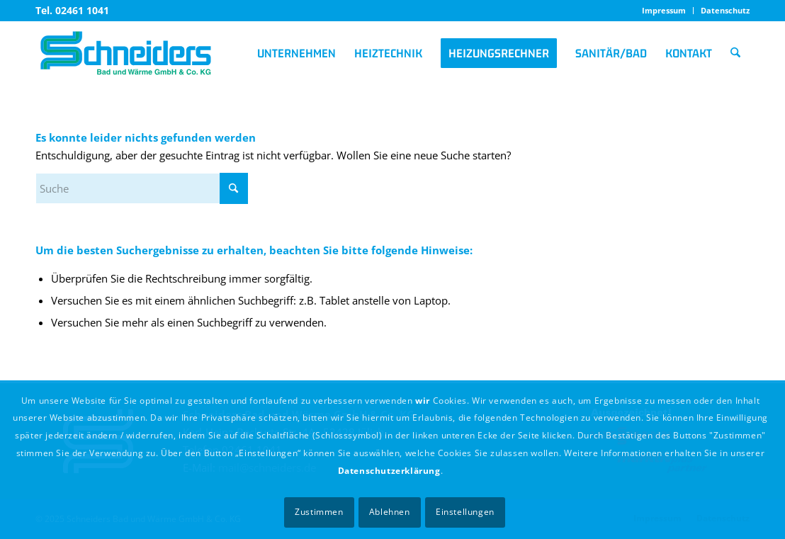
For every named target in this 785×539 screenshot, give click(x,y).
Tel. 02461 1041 (72, 10)
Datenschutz (725, 10)
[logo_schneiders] (125, 53)
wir (422, 401)
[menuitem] (664, 10)
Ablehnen (389, 512)
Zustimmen (319, 512)
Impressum (664, 10)
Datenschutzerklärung (389, 471)
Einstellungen (465, 512)
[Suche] (735, 53)
